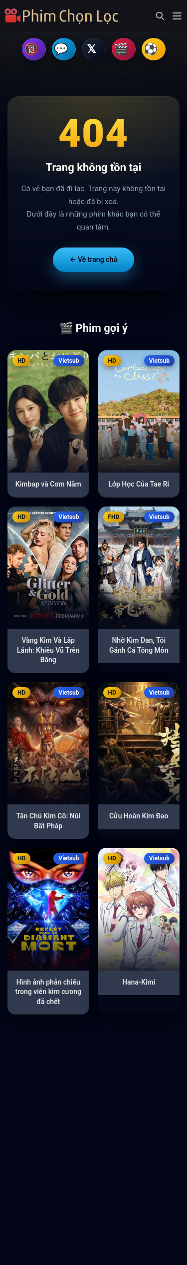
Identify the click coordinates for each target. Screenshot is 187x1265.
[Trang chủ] (64, 16)
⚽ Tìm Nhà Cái (154, 50)
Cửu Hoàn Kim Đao (139, 817)
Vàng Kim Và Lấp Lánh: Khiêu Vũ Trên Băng (48, 651)
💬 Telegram (64, 50)
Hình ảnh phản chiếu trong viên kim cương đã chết (48, 993)
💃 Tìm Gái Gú (124, 50)
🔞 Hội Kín (34, 50)
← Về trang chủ (93, 261)
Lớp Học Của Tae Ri (138, 486)
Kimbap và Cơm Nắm (48, 486)
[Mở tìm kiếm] (160, 16)
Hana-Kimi (138, 984)
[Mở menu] (177, 16)
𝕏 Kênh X (94, 50)
